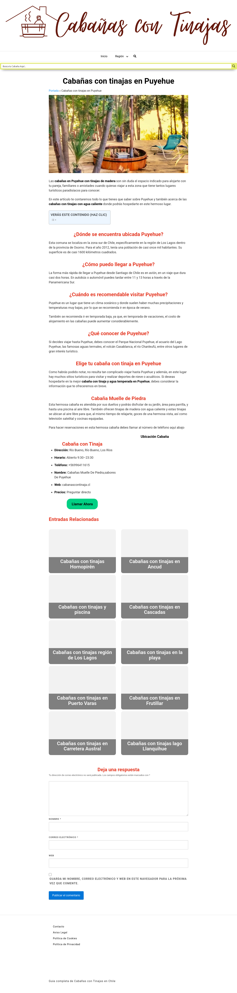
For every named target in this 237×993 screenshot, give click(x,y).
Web (51, 855)
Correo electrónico (63, 837)
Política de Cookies (65, 938)
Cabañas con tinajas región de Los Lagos (82, 655)
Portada (54, 90)
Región (119, 56)
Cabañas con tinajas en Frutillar (154, 700)
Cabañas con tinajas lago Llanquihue (154, 746)
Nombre (55, 819)
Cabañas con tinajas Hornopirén (82, 564)
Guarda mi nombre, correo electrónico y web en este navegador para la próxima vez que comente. (118, 881)
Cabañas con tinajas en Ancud (154, 564)
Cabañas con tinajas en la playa (154, 655)
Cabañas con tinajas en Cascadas (154, 609)
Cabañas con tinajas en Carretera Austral (82, 746)
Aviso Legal (60, 932)
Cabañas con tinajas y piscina (82, 609)
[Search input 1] (116, 66)
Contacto (58, 926)
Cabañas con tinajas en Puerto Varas (82, 700)
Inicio (104, 56)
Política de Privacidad (66, 944)
